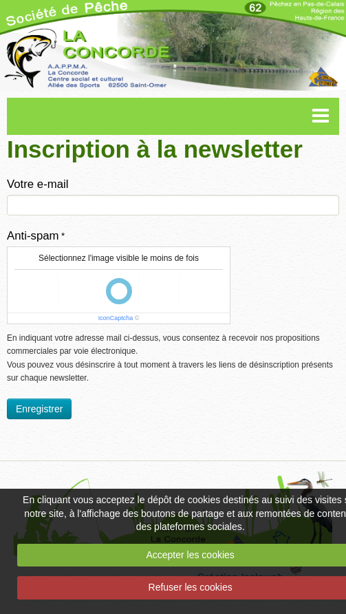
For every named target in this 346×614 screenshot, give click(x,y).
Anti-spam (33, 235)
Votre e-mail (38, 184)
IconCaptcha (115, 318)
